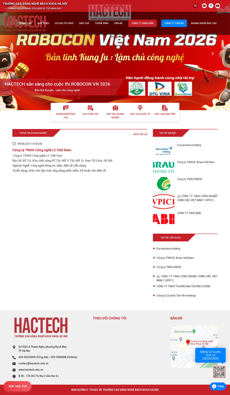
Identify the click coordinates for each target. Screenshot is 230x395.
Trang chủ (25, 23)
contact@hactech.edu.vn (33, 363)
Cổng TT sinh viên (142, 23)
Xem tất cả (140, 134)
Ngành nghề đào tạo (204, 23)
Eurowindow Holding (168, 248)
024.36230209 (26, 357)
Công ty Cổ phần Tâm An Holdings (176, 295)
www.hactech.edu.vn (30, 369)
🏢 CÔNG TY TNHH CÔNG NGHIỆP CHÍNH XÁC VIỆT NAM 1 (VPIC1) (187, 278)
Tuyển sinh (101, 23)
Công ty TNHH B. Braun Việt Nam (175, 257)
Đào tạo (84, 23)
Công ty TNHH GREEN (169, 267)
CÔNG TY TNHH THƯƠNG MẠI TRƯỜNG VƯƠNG (184, 286)
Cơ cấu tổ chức (64, 23)
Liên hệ (118, 23)
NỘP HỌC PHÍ (17, 386)
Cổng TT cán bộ (174, 23)
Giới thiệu (43, 23)
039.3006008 (58, 357)
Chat (221, 386)
